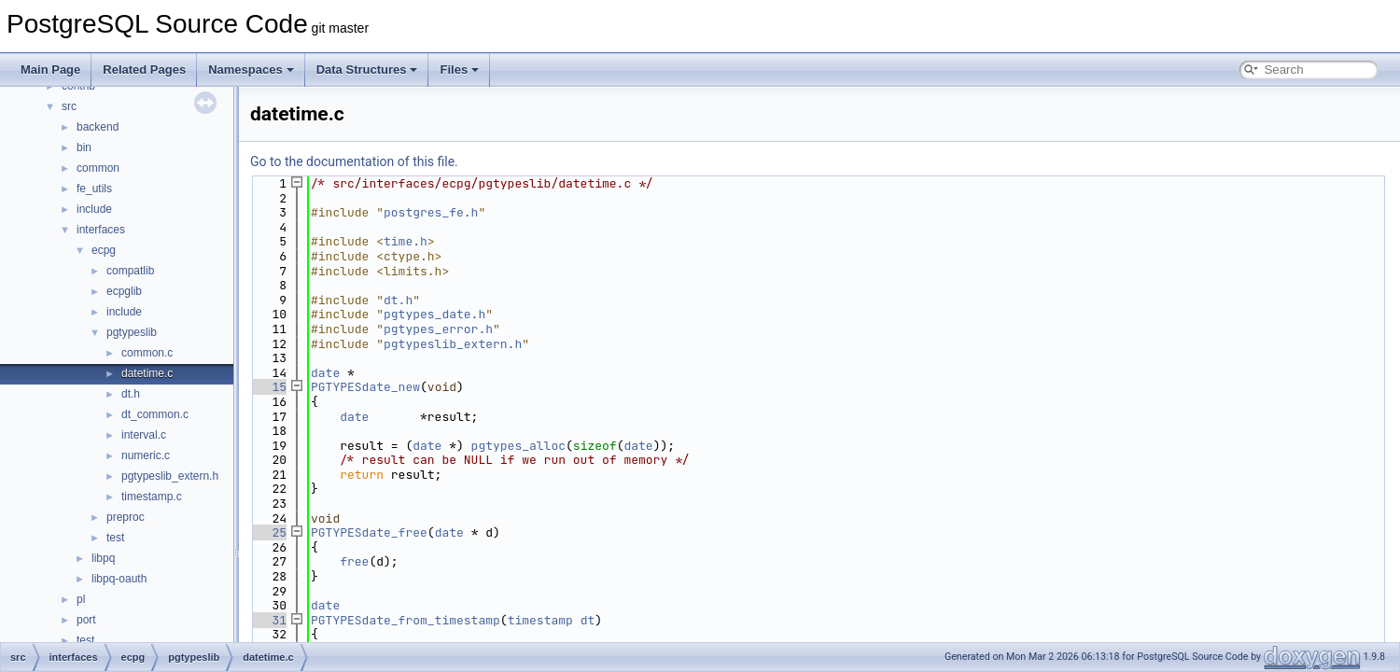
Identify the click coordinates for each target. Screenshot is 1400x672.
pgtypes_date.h (434, 314)
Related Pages (144, 70)
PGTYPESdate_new (365, 387)
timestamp (540, 620)
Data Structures (367, 70)
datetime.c (147, 373)
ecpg (103, 250)
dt (588, 620)
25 (268, 532)
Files (459, 70)
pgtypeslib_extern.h (169, 476)
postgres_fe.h (431, 212)
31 (268, 620)
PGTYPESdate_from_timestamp (405, 620)
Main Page (50, 70)
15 (268, 387)
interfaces (101, 229)
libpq (103, 558)
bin (84, 147)
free (354, 561)
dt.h (130, 393)
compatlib (130, 270)
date (325, 373)
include (94, 209)
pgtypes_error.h (438, 329)
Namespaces (251, 70)
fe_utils (94, 188)
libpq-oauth (119, 578)
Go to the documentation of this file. (354, 161)
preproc (125, 517)
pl (81, 599)
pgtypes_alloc (518, 446)
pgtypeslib (131, 332)
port (86, 619)
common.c (147, 352)
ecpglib (124, 291)
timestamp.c (151, 496)
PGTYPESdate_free (369, 532)
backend (98, 126)
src (69, 106)
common (98, 168)
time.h (405, 241)
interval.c (143, 434)
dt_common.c (155, 414)
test (115, 537)
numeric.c (145, 455)
